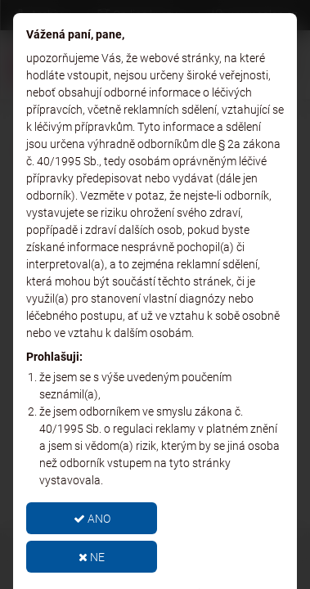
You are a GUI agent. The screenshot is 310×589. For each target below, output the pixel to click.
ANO (92, 518)
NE (92, 557)
